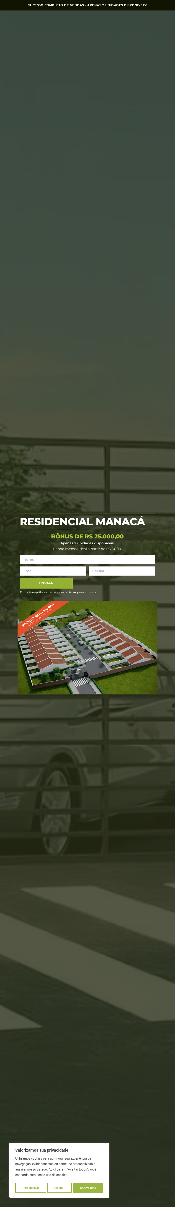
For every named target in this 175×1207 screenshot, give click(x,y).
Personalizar (30, 1188)
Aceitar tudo (88, 1188)
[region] (59, 1171)
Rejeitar (59, 1188)
